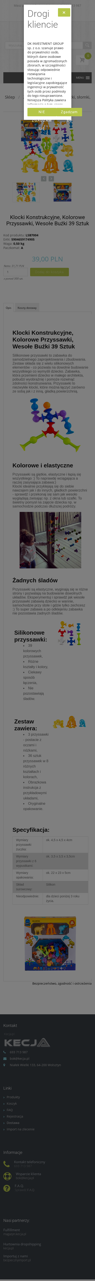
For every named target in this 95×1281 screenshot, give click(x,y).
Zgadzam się (69, 113)
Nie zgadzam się (42, 113)
